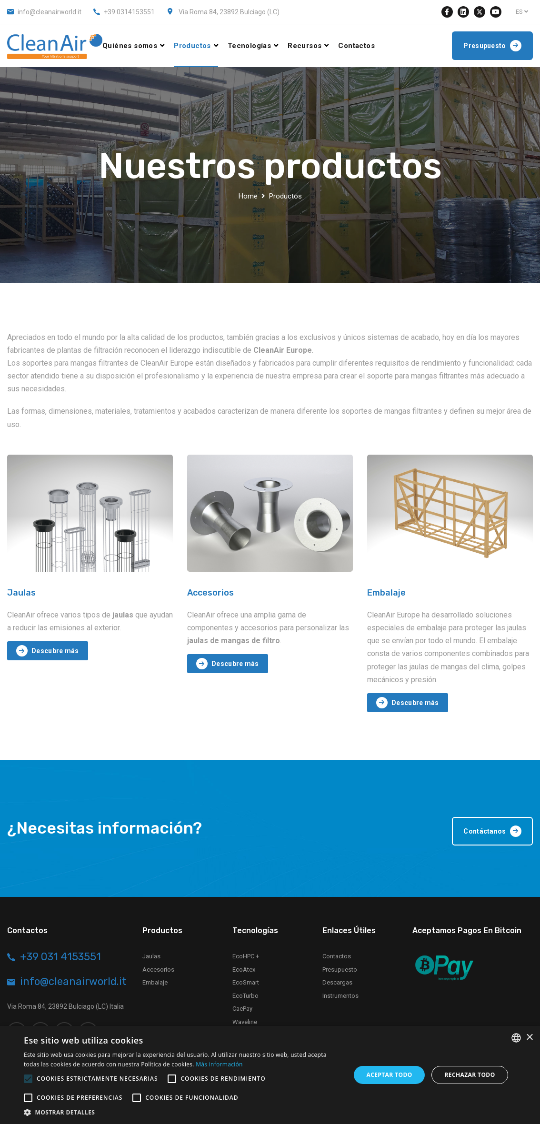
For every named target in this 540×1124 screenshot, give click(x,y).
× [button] (529, 1037)
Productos (192, 45)
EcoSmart (245, 982)
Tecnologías (249, 45)
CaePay (242, 1008)
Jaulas (21, 592)
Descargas (337, 982)
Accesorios (210, 592)
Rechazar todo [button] (469, 1075)
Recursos (304, 45)
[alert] (270, 1075)
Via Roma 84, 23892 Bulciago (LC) (229, 12)
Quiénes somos (129, 45)
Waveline (244, 1021)
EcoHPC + (245, 956)
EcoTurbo (245, 995)
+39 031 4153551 (60, 957)
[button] (182, 1112)
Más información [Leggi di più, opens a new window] (219, 1064)
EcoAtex (243, 969)
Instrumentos (340, 995)
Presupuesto (339, 969)
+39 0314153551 (129, 12)
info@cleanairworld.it (49, 12)
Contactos (356, 45)
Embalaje (386, 592)
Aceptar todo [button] (389, 1075)
